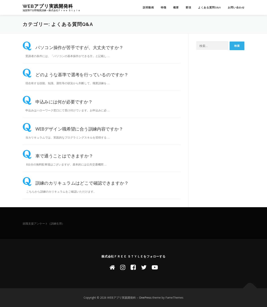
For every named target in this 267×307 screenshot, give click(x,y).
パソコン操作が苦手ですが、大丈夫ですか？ (73, 47)
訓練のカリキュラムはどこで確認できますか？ (76, 183)
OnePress (145, 297)
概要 (176, 7)
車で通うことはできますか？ (58, 156)
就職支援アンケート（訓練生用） (44, 223)
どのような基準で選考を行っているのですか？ (75, 74)
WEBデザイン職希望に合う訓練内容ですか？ (73, 129)
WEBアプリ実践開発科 (48, 6)
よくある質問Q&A (209, 7)
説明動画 (148, 7)
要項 (188, 7)
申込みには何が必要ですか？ (58, 102)
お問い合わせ (236, 7)
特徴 (163, 7)
